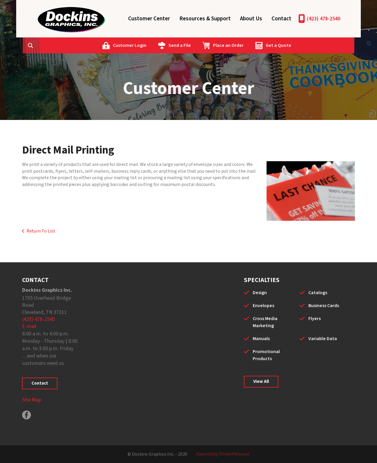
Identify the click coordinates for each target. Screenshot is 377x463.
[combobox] (70, 45)
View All (261, 381)
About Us (251, 19)
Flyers (314, 318)
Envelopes (263, 305)
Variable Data (322, 338)
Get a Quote (307, 45)
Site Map (31, 399)
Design (260, 292)
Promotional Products (266, 355)
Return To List (41, 231)
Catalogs (317, 292)
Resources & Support (205, 19)
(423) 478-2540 (323, 18)
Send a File (209, 45)
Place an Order (257, 45)
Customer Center (149, 19)
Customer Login (159, 45)
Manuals (261, 338)
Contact (281, 19)
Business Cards (323, 305)
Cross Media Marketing (265, 322)
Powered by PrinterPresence (222, 454)
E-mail (29, 326)
